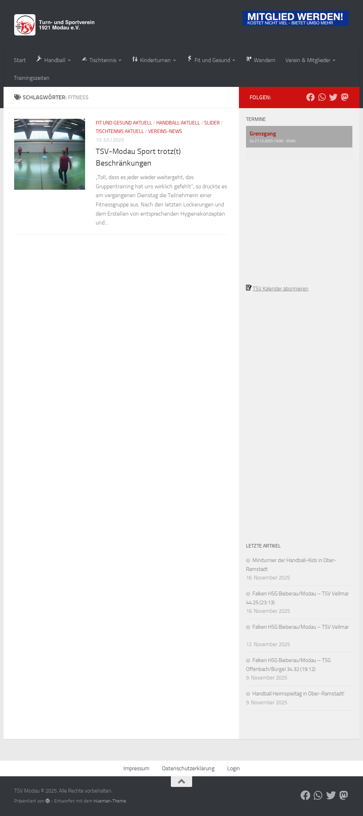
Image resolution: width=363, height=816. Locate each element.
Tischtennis (98, 59)
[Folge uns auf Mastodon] (344, 97)
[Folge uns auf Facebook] (310, 97)
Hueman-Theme (110, 801)
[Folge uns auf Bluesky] (333, 97)
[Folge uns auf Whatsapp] (322, 97)
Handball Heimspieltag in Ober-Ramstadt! (298, 693)
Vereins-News (165, 131)
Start (20, 60)
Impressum (136, 768)
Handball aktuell (178, 123)
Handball (51, 59)
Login (233, 768)
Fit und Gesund (208, 59)
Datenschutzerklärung (188, 768)
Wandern (260, 59)
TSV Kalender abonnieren (280, 288)
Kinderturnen (151, 59)
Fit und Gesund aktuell (124, 123)
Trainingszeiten (32, 77)
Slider (212, 123)
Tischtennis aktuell (120, 131)
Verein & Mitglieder (307, 60)
